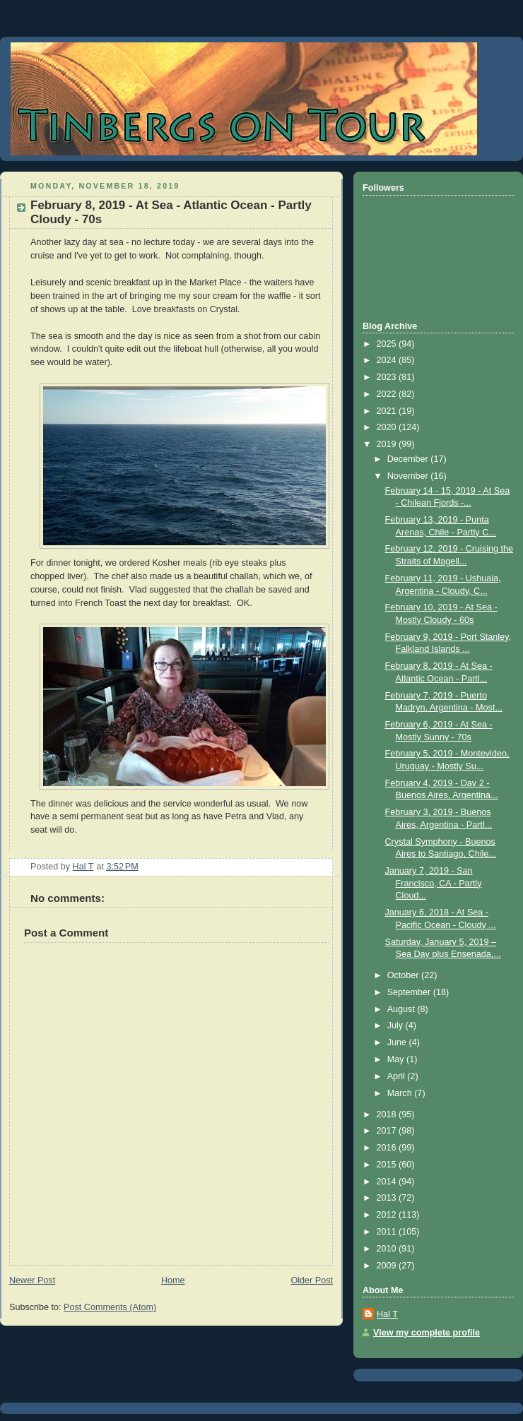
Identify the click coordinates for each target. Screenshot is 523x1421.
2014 (388, 1182)
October (404, 975)
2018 (388, 1114)
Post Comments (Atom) (110, 1307)
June (398, 1042)
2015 (388, 1165)
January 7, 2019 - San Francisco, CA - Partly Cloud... (433, 883)
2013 (388, 1198)
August (402, 1009)
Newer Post (32, 1280)
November (409, 476)
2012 (388, 1215)
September (410, 992)
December (409, 459)
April (397, 1076)
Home (173, 1280)
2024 (388, 360)
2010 (388, 1249)
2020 (388, 427)
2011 (388, 1232)
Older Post (311, 1280)
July (396, 1025)
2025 (388, 344)
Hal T (387, 1314)
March (401, 1093)
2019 (388, 444)
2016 (388, 1148)
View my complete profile (426, 1333)
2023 (388, 377)
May (396, 1059)
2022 (388, 394)
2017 (388, 1131)
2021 (388, 411)
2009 (388, 1266)
